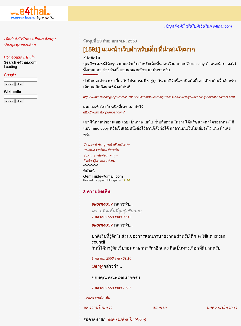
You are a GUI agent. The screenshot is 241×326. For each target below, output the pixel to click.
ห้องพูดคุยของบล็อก (20, 45)
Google (10, 75)
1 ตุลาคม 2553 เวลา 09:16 (111, 258)
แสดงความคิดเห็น (96, 298)
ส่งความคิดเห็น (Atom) (127, 319)
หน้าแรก (159, 307)
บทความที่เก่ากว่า (222, 307)
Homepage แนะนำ (19, 57)
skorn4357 (102, 204)
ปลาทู (97, 266)
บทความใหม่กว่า (97, 307)
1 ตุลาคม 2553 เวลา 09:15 (111, 217)
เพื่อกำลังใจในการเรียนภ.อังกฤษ (30, 39)
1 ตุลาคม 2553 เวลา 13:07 (111, 288)
